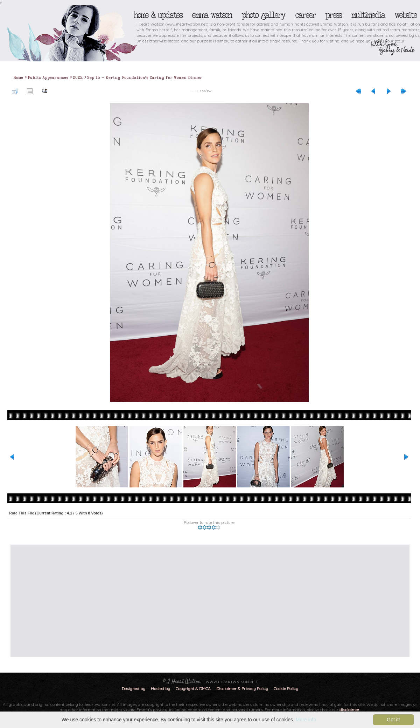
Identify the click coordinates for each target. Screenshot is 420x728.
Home (18, 77)
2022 (78, 77)
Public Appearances (48, 77)
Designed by (133, 688)
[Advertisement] (143, 601)
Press (333, 15)
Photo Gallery (263, 15)
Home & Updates (157, 15)
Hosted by (160, 688)
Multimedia (368, 15)
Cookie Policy (286, 688)
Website (405, 15)
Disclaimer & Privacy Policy (242, 688)
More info (306, 719)
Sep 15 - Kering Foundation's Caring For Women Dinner (144, 77)
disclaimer (349, 709)
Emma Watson (212, 15)
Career (305, 15)
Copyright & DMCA (193, 688)
